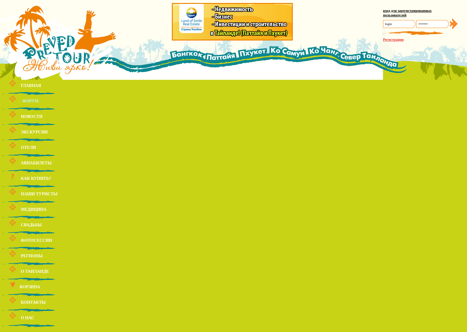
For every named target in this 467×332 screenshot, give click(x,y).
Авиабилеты (36, 163)
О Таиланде (35, 271)
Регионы (32, 256)
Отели (28, 147)
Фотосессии (36, 240)
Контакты (33, 302)
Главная (31, 85)
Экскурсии (34, 132)
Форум (30, 101)
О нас (27, 318)
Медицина (33, 209)
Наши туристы (39, 194)
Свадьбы (31, 225)
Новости (32, 116)
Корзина (30, 287)
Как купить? (36, 178)
